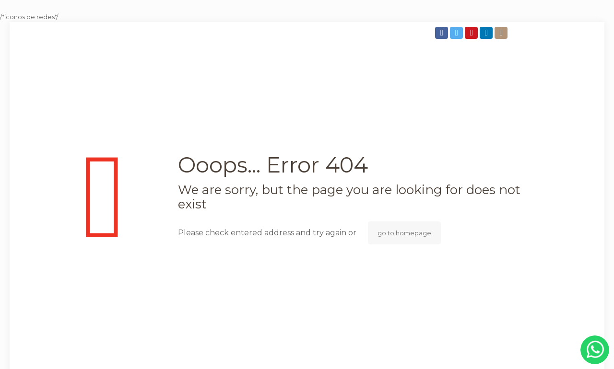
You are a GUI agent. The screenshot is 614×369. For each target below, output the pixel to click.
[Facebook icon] (442, 33)
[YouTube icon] (472, 33)
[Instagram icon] (502, 33)
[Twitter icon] (457, 33)
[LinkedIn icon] (487, 33)
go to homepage (404, 233)
